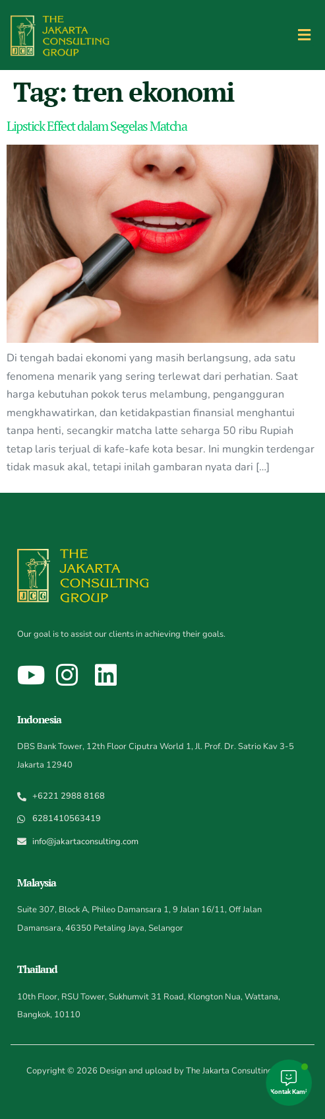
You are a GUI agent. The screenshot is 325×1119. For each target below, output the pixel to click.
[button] (304, 35)
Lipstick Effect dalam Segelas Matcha (97, 126)
